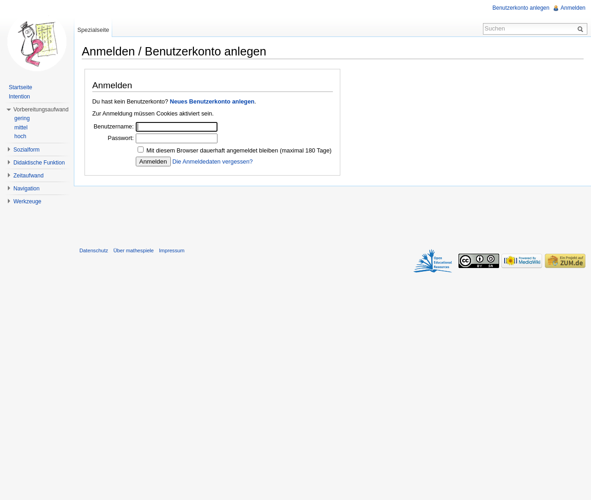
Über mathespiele (133, 250)
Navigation (26, 188)
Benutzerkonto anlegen (521, 8)
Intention (19, 96)
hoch (20, 136)
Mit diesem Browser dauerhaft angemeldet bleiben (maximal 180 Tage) (239, 150)
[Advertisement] (332, 214)
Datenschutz (93, 250)
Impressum (171, 250)
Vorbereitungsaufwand (40, 109)
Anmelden (573, 8)
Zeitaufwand (28, 175)
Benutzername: (114, 126)
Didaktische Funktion (39, 162)
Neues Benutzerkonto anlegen (212, 101)
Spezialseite (93, 29)
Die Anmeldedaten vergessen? (212, 161)
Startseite (20, 87)
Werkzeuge (27, 201)
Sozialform (26, 149)
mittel (21, 127)
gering (22, 118)
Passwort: (120, 137)
